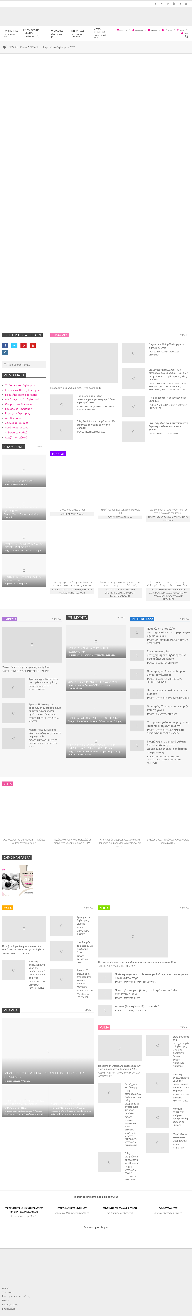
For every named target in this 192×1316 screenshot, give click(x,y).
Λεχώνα (77, 589)
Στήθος (151, 681)
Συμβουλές (99, 431)
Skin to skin (67, 589)
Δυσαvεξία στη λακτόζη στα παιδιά (137, 1006)
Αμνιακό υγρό (19, 550)
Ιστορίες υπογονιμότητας (88, 654)
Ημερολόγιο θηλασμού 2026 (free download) (75, 388)
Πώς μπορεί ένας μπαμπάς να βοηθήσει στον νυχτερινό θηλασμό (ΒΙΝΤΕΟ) (24, 1104)
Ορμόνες (172, 714)
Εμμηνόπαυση (105, 751)
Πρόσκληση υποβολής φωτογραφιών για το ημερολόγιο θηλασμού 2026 (96, 399)
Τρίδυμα (81, 933)
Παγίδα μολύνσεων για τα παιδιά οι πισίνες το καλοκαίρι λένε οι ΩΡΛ (137, 962)
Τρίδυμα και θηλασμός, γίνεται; (83, 920)
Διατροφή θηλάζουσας (166, 698)
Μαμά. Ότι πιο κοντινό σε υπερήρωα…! (180, 1137)
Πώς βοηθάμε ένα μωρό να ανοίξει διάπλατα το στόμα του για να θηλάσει (96, 424)
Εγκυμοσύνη (129, 589)
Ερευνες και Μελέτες (29, 514)
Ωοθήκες (118, 721)
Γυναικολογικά (83, 721)
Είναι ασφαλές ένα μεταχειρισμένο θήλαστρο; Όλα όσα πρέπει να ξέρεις (168, 426)
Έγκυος (16, 514)
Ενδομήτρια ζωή (176, 589)
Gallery (89, 406)
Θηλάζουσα (154, 389)
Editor (15, 1110)
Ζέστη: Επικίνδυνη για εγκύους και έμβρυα (26, 667)
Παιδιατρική (129, 982)
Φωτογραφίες (88, 409)
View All (41, 446)
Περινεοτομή (78, 592)
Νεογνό (89, 431)
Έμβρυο (163, 589)
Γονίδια (67, 1110)
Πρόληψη (184, 698)
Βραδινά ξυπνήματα (13, 1114)
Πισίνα (127, 965)
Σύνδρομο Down (82, 961)
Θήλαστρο (175, 433)
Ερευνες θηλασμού (125, 592)
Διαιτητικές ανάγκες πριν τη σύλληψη (92, 681)
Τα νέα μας (183, 640)
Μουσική (125, 595)
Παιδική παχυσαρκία (146, 982)
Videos (22, 1110)
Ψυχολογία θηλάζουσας (173, 389)
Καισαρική (115, 595)
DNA (61, 1110)
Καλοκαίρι (9, 517)
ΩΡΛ (133, 965)
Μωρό (175, 592)
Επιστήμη (110, 592)
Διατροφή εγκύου (164, 730)
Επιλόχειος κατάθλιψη (168, 383)
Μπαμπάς (39, 1114)
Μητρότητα (178, 1147)
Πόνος (40, 987)
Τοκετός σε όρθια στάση (19, 480)
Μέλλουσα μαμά (20, 483)
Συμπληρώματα (75, 688)
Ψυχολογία (152, 759)
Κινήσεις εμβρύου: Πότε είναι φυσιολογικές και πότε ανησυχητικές (45, 733)
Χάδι (87, 996)
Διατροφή (89, 684)
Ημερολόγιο (100, 406)
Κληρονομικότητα (67, 1114)
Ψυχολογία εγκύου (166, 404)
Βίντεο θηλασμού (34, 1110)
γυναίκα (80, 684)
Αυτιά (109, 965)
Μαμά (151, 592)
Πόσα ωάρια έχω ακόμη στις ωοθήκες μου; (94, 718)
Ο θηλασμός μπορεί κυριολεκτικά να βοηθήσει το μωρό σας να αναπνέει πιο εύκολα (119, 843)
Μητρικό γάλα (174, 678)
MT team (118, 589)
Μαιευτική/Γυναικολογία (101, 721)
